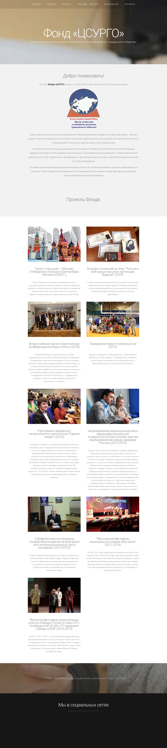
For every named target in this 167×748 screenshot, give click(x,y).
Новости (51, 4)
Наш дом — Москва (87, 4)
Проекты (66, 4)
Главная (36, 4)
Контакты (130, 4)
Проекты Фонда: (83, 199)
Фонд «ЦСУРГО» (83, 33)
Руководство (111, 4)
